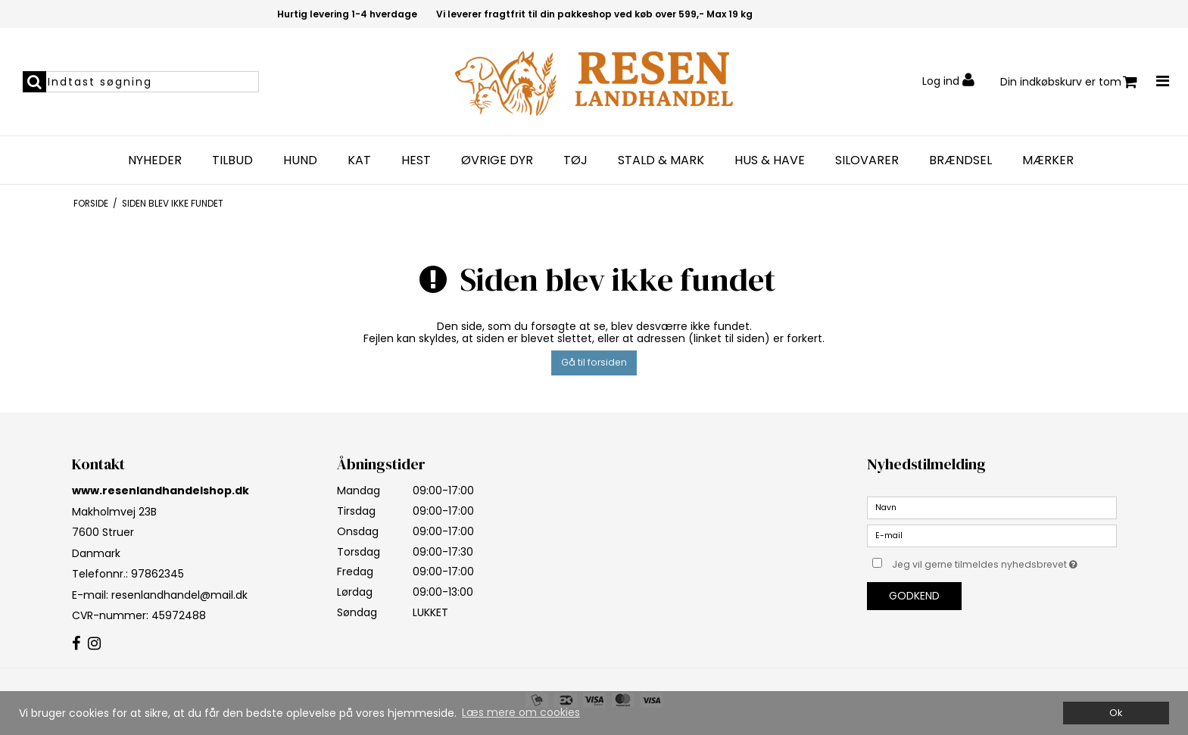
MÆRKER (1048, 160)
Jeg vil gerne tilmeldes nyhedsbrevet (1004, 562)
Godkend (914, 595)
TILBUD (232, 160)
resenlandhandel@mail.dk (179, 595)
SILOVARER (867, 160)
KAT (359, 160)
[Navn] (992, 507)
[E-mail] (992, 535)
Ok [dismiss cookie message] (1115, 712)
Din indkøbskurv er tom (1068, 82)
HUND (300, 160)
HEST (416, 160)
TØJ (575, 160)
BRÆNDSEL (960, 160)
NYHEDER (155, 160)
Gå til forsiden (594, 362)
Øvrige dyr (497, 160)
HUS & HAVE (769, 160)
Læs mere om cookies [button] (521, 712)
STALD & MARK (661, 160)
